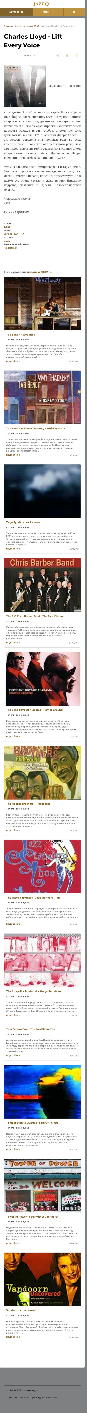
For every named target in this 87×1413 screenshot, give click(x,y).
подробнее (13, 361)
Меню (48, 11)
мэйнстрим (10, 247)
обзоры (18, 26)
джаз (7, 226)
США (7, 240)
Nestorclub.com (49, 1397)
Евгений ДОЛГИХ (14, 233)
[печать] (67, 55)
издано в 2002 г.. (32, 26)
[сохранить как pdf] (76, 55)
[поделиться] (58, 55)
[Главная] (42, 4)
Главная (8, 26)
